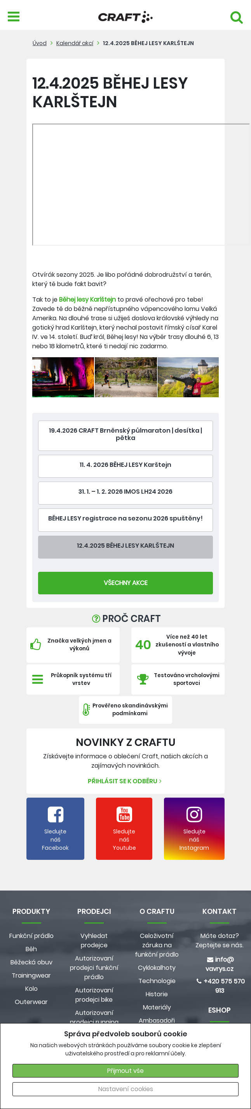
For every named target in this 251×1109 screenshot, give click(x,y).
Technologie (157, 980)
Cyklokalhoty (157, 967)
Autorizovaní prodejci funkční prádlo (94, 968)
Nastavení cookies (125, 1089)
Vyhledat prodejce (94, 940)
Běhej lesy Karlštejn (87, 299)
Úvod (40, 43)
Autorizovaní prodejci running (94, 1017)
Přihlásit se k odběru (126, 781)
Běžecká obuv (31, 962)
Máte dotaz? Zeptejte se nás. (219, 940)
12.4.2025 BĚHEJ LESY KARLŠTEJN (148, 43)
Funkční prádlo (31, 935)
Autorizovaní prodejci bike (94, 995)
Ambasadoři (157, 1020)
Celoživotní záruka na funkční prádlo (157, 945)
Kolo (31, 988)
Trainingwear (31, 975)
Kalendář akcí (74, 43)
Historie (157, 994)
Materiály (157, 1007)
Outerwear (31, 1001)
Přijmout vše (125, 1070)
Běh (31, 949)
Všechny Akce (126, 582)
